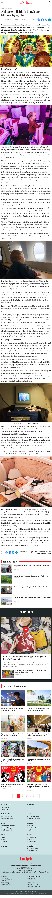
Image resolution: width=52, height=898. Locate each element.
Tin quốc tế (4, 811)
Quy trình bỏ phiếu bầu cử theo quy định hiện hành (12, 787)
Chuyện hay (31, 849)
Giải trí (3, 837)
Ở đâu (3, 825)
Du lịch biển (5, 816)
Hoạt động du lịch (33, 851)
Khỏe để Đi (30, 842)
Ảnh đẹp (30, 832)
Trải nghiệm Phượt (33, 830)
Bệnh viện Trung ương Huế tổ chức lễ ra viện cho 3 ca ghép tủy (13, 736)
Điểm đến (30, 828)
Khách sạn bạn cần (7, 832)
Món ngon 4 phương (33, 821)
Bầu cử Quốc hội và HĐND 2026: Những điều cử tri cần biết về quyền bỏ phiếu (38, 787)
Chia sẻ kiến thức (32, 844)
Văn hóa (4, 840)
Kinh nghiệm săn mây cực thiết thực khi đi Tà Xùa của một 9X (31, 599)
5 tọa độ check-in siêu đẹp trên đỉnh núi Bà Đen (38, 761)
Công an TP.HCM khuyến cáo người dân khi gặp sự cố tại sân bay (38, 736)
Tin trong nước (6, 809)
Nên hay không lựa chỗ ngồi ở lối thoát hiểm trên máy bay (31, 588)
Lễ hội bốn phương (7, 821)
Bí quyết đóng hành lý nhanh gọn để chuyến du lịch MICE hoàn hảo (25, 658)
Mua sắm (4, 849)
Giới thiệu (19, 894)
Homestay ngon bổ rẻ (8, 828)
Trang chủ (4, 8)
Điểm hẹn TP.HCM (7, 818)
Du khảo (30, 825)
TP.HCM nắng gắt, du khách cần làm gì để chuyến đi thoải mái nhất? (13, 761)
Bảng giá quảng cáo (30, 894)
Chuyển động (6, 806)
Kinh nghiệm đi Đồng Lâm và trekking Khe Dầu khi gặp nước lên (31, 578)
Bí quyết (10, 8)
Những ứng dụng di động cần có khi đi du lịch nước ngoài (12, 710)
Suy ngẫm (31, 806)
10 (34, 798)
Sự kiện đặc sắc (32, 854)
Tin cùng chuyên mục (14, 687)
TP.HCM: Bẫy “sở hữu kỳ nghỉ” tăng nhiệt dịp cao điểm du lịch (38, 710)
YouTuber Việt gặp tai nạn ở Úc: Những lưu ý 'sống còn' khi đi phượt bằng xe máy (31, 672)
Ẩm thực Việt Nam (33, 818)
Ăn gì (29, 816)
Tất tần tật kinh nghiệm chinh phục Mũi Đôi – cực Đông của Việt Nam (31, 567)
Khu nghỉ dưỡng (6, 830)
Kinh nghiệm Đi (32, 840)
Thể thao (4, 844)
